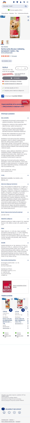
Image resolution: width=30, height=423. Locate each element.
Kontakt (18, 421)
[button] (27, 2)
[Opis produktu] (15, 118)
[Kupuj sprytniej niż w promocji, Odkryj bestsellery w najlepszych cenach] (15, 105)
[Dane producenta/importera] (15, 260)
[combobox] (15, 6)
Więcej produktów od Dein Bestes (14, 286)
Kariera (11, 419)
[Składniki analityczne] (15, 219)
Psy (16, 13)
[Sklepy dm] (14, 2)
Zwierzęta (11, 13)
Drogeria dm (5, 419)
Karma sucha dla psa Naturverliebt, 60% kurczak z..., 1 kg (7, 321)
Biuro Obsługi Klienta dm (8, 421)
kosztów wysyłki (5, 396)
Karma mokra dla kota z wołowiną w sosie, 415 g (20, 320)
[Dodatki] (15, 243)
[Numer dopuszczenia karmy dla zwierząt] (15, 212)
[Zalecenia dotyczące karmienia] (15, 184)
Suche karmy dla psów (23, 13)
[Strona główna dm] (4, 2)
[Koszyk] (24, 2)
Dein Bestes (4, 47)
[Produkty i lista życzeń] (17, 2)
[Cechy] (15, 175)
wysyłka (12, 71)
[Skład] (15, 228)
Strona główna (5, 13)
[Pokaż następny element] (26, 308)
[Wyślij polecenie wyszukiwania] (25, 6)
